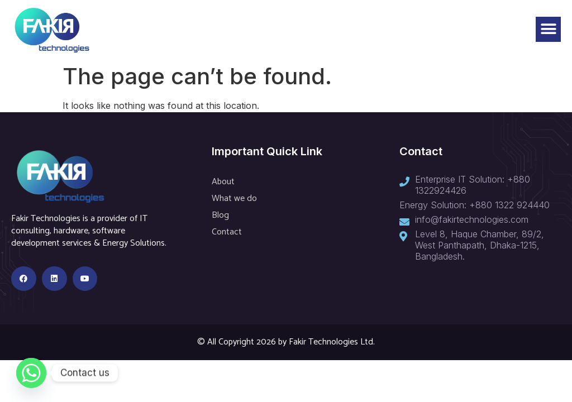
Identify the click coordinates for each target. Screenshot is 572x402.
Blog (220, 215)
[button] (548, 29)
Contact (227, 232)
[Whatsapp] (31, 373)
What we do (234, 198)
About (223, 181)
